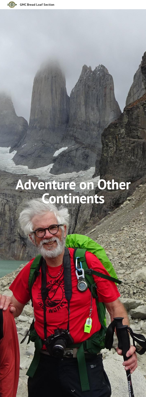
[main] (73, 203)
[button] (73, 391)
